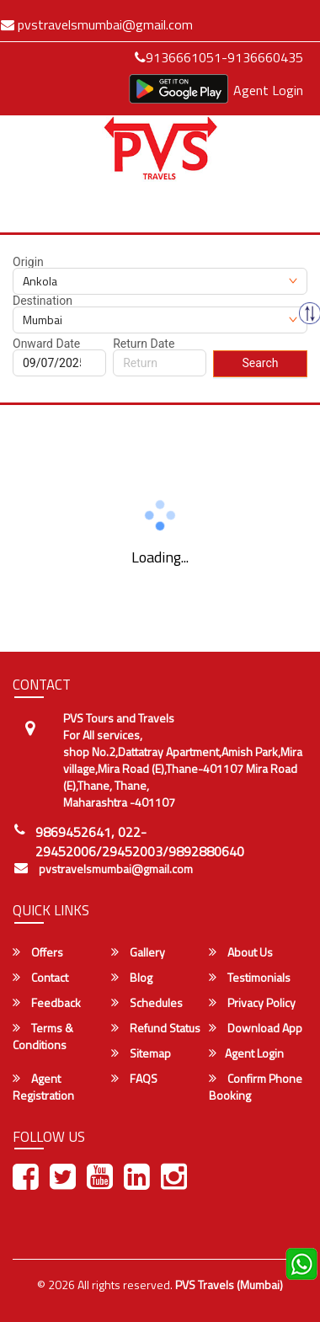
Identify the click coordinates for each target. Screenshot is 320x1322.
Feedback (47, 1002)
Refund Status (155, 1028)
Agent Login (268, 90)
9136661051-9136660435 (219, 57)
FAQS (134, 1078)
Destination (42, 301)
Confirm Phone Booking (255, 1087)
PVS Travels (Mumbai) (229, 1284)
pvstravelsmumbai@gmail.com (116, 869)
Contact (40, 977)
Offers (38, 952)
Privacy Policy (252, 1002)
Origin (28, 262)
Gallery (138, 952)
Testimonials (250, 977)
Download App (255, 1028)
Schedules (147, 1002)
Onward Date (46, 343)
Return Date (143, 343)
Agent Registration (43, 1087)
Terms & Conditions (43, 1036)
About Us (241, 952)
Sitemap (141, 1053)
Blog (131, 977)
